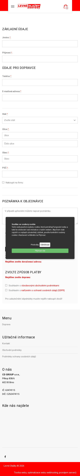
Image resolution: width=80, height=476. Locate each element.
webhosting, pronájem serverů (61, 472)
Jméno (6, 37)
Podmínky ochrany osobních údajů (19, 356)
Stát (5, 114)
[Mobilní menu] (12, 6)
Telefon (6, 76)
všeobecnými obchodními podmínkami (40, 285)
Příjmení (7, 52)
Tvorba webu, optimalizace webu (30, 472)
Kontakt (6, 343)
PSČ (5, 168)
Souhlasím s (34, 285)
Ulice (5, 129)
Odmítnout (45, 245)
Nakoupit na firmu (14, 182)
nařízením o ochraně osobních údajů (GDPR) (43, 290)
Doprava (6, 324)
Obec (5, 152)
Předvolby (35, 245)
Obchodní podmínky (12, 350)
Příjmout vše (40, 251)
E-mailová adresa (11, 91)
